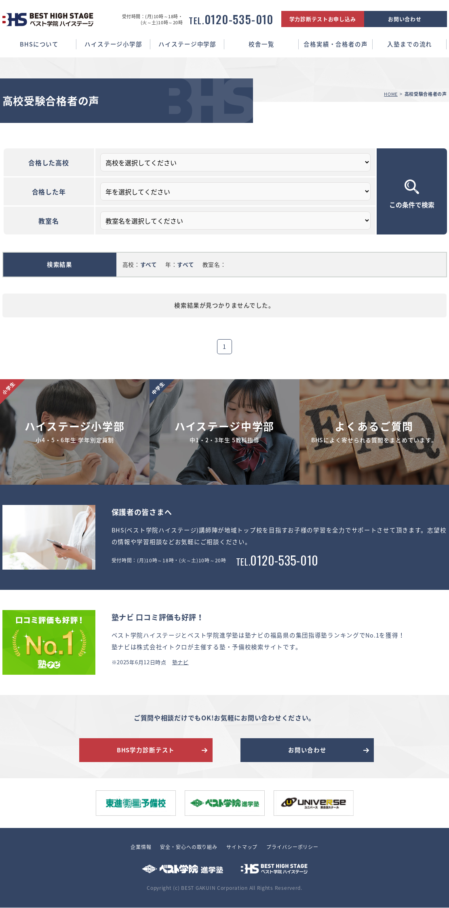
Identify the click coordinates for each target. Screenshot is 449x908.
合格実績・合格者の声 (336, 44)
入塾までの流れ (409, 44)
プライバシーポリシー (292, 847)
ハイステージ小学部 (113, 44)
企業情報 (141, 847)
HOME (391, 94)
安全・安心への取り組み (188, 847)
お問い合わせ (404, 19)
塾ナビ (180, 662)
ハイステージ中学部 (187, 44)
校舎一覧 (261, 44)
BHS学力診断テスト (146, 749)
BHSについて (39, 44)
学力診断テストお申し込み (322, 19)
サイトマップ (241, 847)
